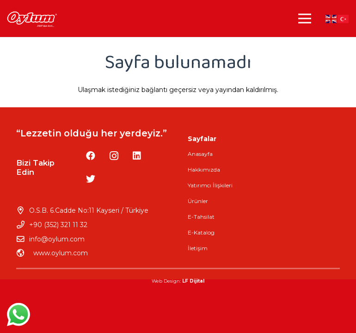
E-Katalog (201, 232)
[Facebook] (90, 155)
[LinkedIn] (136, 155)
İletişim (198, 248)
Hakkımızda (204, 169)
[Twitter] (90, 179)
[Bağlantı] (31, 19)
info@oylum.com (57, 239)
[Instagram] (113, 155)
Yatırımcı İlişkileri (210, 185)
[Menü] (304, 18)
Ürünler (198, 200)
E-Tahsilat (201, 216)
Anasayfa (200, 153)
